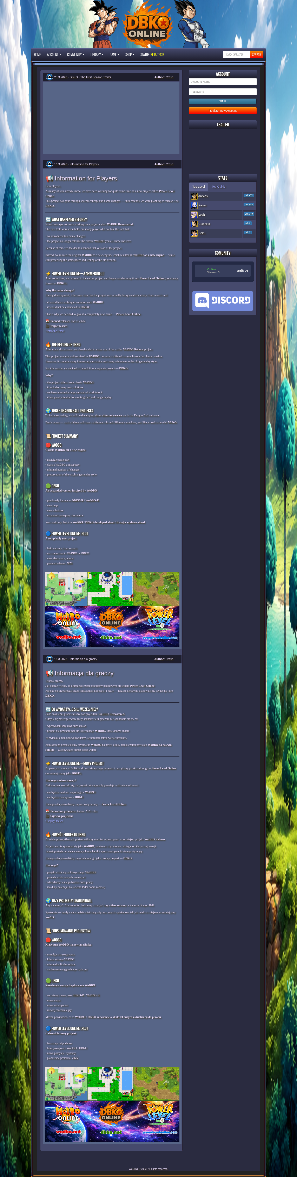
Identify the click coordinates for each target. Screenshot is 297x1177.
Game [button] (114, 54)
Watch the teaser (54, 330)
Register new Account (223, 110)
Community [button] (75, 54)
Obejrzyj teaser (54, 821)
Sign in (222, 101)
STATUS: (152, 54)
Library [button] (97, 54)
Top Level (198, 186)
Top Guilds (218, 186)
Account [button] (54, 54)
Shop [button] (129, 54)
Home (37, 54)
